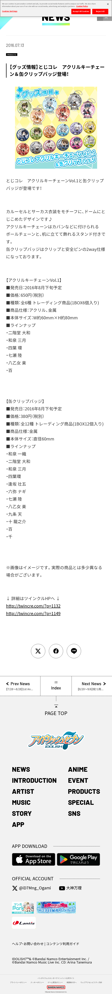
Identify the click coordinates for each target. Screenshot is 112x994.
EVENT (78, 780)
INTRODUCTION (34, 780)
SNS (74, 813)
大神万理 (70, 888)
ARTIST (23, 791)
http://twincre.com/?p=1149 (33, 613)
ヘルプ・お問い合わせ (28, 944)
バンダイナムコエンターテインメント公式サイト (56, 978)
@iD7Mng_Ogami (31, 888)
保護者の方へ (72, 982)
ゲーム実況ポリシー (55, 982)
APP (18, 824)
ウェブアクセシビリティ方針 (91, 982)
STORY (22, 813)
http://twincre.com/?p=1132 (33, 606)
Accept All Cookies (81, 10)
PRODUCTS (84, 791)
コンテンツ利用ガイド (62, 944)
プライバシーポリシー (18, 982)
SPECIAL (81, 802)
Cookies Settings (9, 10)
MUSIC (21, 802)
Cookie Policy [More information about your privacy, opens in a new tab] (82, 5)
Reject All (100, 10)
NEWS (21, 769)
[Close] (108, 3)
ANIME (77, 769)
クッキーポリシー (37, 982)
